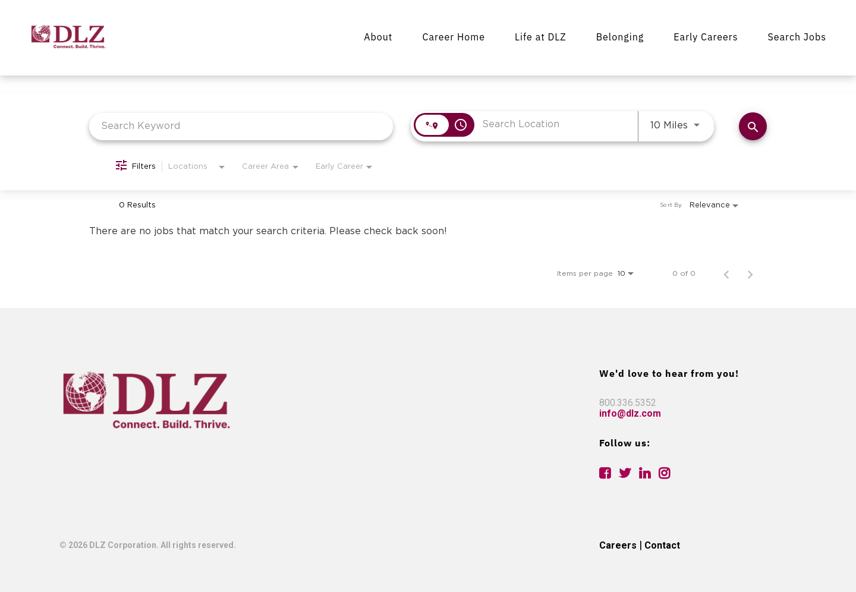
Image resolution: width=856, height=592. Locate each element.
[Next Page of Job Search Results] (750, 273)
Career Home (453, 37)
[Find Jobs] (753, 126)
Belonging (620, 37)
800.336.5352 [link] (627, 402)
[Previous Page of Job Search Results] (726, 273)
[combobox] (241, 126)
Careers (618, 545)
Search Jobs (796, 37)
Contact (662, 545)
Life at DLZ (541, 37)
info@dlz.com (630, 413)
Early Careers (706, 37)
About (378, 37)
